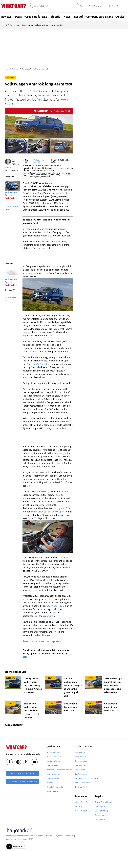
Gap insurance (81, 761)
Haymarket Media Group (65, 835)
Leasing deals (52, 765)
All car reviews (53, 752)
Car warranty (80, 756)
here (24, 656)
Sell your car (80, 765)
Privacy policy (101, 815)
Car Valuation (81, 774)
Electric (57, 17)
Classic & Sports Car (55, 787)
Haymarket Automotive (33, 835)
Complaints (100, 819)
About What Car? (82, 802)
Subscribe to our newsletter (23, 773)
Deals (20, 17)
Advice (121, 17)
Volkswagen (58, 511)
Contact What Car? (83, 811)
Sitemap (78, 806)
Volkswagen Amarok (39, 161)
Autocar (50, 783)
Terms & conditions (103, 802)
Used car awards (53, 778)
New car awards (53, 774)
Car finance (80, 752)
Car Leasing (80, 770)
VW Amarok (41, 363)
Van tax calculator (82, 783)
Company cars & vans (101, 17)
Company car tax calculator (86, 778)
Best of (80, 17)
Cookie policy (100, 806)
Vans (82, 6)
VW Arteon (52, 605)
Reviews (7, 17)
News (68, 17)
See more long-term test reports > (41, 641)
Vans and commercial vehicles (59, 770)
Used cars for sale (37, 17)
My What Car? (115, 6)
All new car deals (54, 756)
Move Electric (52, 791)
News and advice (17, 672)
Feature (15, 69)
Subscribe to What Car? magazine (22, 781)
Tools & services (95, 6)
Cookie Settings (102, 811)
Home (7, 69)
